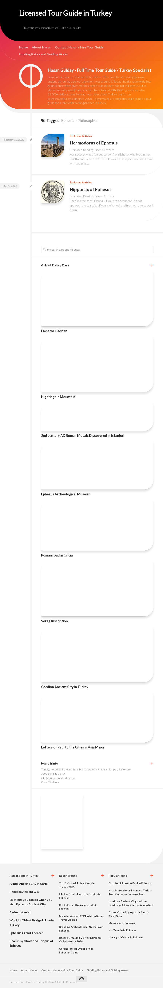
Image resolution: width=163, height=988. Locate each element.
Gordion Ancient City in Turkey (64, 687)
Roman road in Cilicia (57, 555)
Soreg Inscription (54, 621)
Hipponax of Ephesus (91, 189)
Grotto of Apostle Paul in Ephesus (130, 883)
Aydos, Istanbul (20, 912)
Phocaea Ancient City (25, 892)
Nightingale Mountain (58, 397)
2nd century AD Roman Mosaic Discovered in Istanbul (82, 436)
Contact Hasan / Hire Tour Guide (79, 48)
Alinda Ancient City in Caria (29, 884)
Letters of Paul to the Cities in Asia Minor (73, 747)
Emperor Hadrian (54, 331)
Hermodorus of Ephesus (94, 143)
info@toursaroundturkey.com (58, 778)
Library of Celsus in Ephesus (126, 937)
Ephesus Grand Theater (26, 933)
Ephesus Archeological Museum (65, 494)
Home (23, 48)
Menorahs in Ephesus (122, 923)
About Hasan (41, 48)
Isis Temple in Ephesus (122, 930)
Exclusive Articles (81, 136)
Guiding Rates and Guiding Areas (43, 55)
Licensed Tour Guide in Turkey (71, 13)
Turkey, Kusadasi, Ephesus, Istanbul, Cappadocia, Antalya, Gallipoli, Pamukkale (86, 769)
